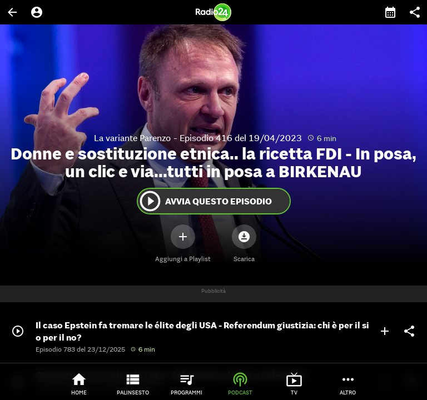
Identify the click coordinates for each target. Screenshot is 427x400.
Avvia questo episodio (205, 201)
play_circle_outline (150, 201)
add (384, 331)
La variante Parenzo (132, 137)
